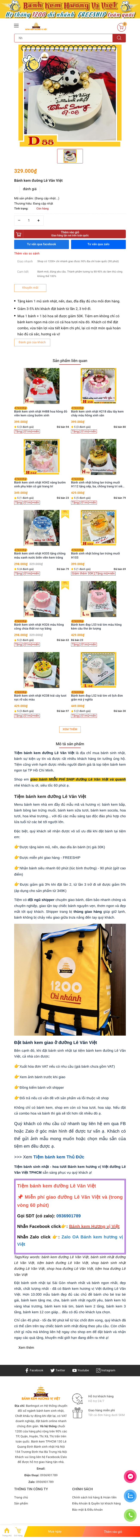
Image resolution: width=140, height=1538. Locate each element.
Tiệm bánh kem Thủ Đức (58, 1157)
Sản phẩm (21, 1503)
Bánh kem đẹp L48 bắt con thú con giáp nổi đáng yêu (41, 411)
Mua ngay (55, 1531)
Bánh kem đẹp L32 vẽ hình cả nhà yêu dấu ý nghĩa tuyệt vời (97, 482)
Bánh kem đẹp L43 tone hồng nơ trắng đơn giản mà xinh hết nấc (40, 482)
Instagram (105, 1370)
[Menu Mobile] (16, 25)
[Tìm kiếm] (119, 38)
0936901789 (68, 1216)
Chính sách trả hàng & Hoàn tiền (94, 1497)
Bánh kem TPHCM (43, 1441)
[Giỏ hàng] (121, 27)
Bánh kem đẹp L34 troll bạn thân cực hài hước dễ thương (96, 411)
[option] (70, 96)
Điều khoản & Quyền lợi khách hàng (96, 1503)
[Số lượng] (29, 220)
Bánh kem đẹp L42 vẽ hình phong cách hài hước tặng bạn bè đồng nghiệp (40, 553)
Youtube (80, 1370)
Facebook (34, 1370)
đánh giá (30, 189)
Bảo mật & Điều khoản (87, 1510)
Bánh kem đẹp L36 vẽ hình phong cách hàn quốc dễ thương (40, 625)
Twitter (57, 1370)
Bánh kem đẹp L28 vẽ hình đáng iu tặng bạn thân (98, 553)
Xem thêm (70, 729)
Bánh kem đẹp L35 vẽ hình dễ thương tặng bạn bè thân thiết (39, 696)
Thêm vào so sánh (27, 253)
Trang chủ (21, 1497)
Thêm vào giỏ (70, 234)
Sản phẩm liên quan (70, 361)
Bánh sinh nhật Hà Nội (49, 1447)
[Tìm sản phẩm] (63, 38)
